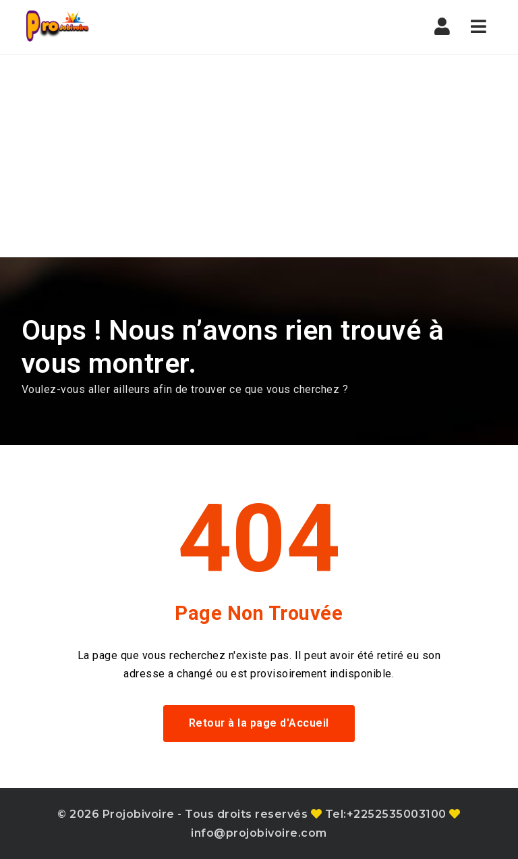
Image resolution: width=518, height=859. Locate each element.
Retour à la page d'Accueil (259, 723)
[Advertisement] (259, 156)
